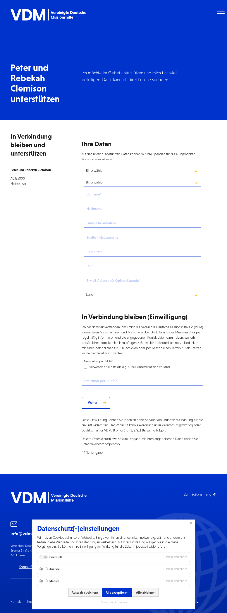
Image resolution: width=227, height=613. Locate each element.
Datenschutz (107, 602)
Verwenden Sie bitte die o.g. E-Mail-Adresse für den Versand (129, 366)
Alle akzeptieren (117, 592)
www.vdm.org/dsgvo (105, 444)
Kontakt (16, 601)
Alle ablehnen (145, 592)
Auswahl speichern (85, 592)
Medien (54, 581)
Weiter (92, 402)
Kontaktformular (31, 567)
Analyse (54, 569)
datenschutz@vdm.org (177, 425)
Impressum (121, 602)
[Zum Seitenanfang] (200, 494)
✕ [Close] (191, 523)
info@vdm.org (25, 533)
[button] (220, 13)
